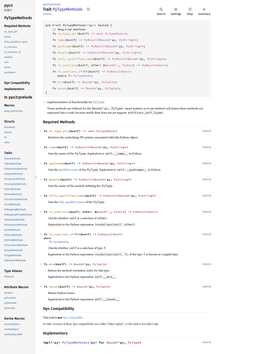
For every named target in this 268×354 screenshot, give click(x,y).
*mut (100, 33)
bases (62, 88)
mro (60, 82)
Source (47, 14)
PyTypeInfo (82, 75)
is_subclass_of (70, 71)
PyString (126, 40)
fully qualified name (71, 202)
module (63, 52)
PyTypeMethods (74, 342)
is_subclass (67, 65)
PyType (133, 342)
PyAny (127, 65)
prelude (55, 4)
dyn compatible (73, 317)
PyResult (91, 40)
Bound (104, 40)
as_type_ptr (67, 33)
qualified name (68, 170)
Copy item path (88, 9)
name (61, 40)
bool (161, 65)
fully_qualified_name (75, 59)
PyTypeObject (115, 33)
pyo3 (46, 4)
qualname (65, 46)
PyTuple (107, 82)
